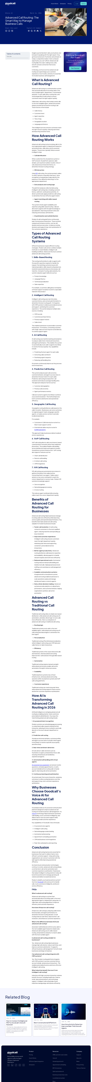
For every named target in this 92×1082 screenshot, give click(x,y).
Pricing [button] (69, 3)
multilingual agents (40, 430)
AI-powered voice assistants (40, 765)
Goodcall (40, 882)
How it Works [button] (54, 3)
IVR (36, 173)
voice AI (34, 813)
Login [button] (76, 3)
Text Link (9, 56)
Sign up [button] (84, 3)
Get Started (75, 68)
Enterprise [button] (63, 3)
